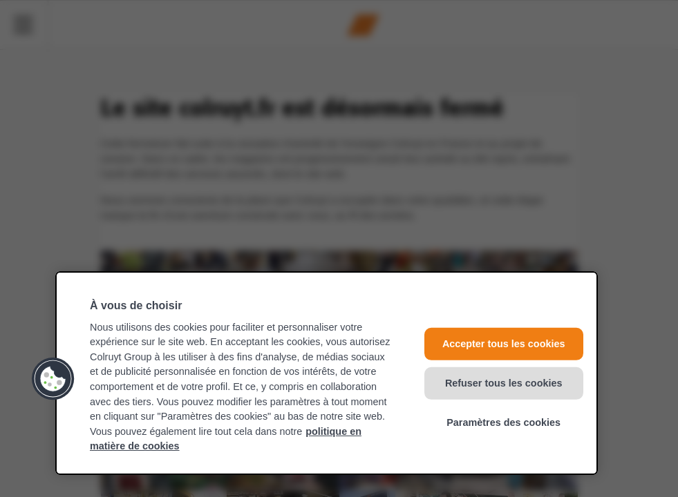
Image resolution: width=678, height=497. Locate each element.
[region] (326, 373)
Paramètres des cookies (503, 421)
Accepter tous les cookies (503, 343)
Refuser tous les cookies (504, 383)
